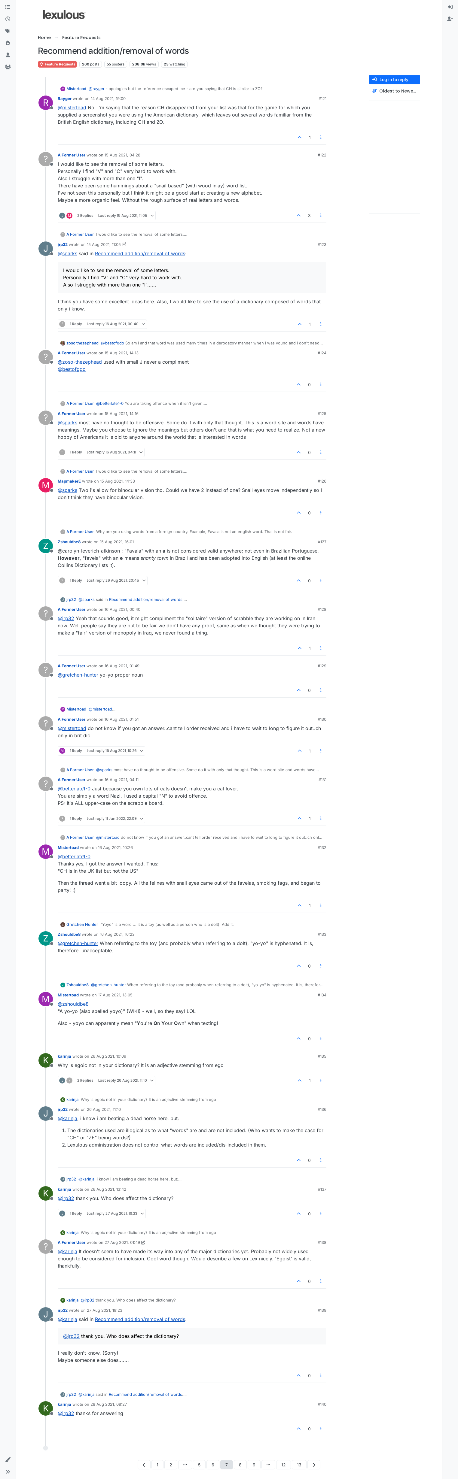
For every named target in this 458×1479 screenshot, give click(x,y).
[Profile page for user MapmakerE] (45, 485)
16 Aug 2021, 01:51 (122, 719)
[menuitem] (450, 7)
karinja (64, 1056)
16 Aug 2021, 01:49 (122, 665)
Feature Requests (57, 64)
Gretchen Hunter (82, 924)
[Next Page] (313, 1464)
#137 (322, 1189)
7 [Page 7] (226, 1464)
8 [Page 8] (240, 1464)
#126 (322, 481)
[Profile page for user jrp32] (45, 248)
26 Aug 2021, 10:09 (108, 1056)
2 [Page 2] (170, 1464)
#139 (322, 1310)
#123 (322, 244)
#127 (322, 541)
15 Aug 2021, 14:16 (122, 413)
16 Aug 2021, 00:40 (122, 609)
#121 (322, 98)
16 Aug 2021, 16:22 (117, 934)
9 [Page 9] (254, 1464)
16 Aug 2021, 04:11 (122, 779)
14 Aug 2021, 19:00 (108, 98)
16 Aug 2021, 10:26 (115, 847)
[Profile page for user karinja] (45, 1060)
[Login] (450, 7)
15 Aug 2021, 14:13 (122, 352)
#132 (322, 847)
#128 (322, 609)
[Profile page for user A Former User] (45, 159)
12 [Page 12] (283, 1464)
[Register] (450, 19)
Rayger (65, 98)
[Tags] (7, 31)
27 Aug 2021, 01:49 (122, 1242)
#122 (322, 155)
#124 (322, 352)
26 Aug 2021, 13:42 (108, 1189)
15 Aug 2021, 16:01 (117, 541)
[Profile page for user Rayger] (45, 102)
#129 (322, 665)
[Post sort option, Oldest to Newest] (394, 91)
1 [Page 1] (157, 1464)
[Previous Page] (144, 1464)
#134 (322, 995)
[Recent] (7, 19)
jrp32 (63, 244)
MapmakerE (69, 481)
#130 (322, 719)
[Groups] (7, 67)
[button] (7, 1460)
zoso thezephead (82, 343)
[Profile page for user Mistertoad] (45, 851)
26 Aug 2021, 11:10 (104, 1109)
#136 (322, 1109)
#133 (322, 934)
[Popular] (7, 43)
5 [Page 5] (199, 1464)
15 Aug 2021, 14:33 (117, 481)
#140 (322, 1404)
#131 (322, 779)
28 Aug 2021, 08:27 (108, 1404)
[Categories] (7, 7)
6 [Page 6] (213, 1464)
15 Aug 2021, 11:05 (104, 244)
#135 (322, 1056)
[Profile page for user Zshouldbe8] (45, 546)
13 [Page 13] (299, 1464)
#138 (322, 1242)
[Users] (7, 55)
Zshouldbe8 (69, 541)
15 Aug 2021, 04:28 (122, 155)
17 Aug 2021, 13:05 (115, 995)
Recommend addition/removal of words (140, 253)
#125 (322, 413)
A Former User (71, 155)
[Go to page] (185, 1464)
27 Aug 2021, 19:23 (104, 1310)
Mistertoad (76, 88)
